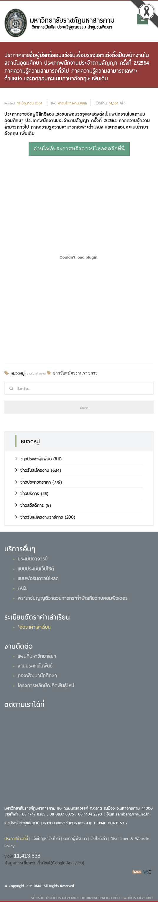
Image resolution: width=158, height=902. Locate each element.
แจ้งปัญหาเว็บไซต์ (46, 838)
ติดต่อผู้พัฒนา (75, 838)
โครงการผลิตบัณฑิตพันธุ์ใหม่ (46, 684)
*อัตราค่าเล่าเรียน (34, 626)
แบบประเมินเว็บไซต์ (36, 568)
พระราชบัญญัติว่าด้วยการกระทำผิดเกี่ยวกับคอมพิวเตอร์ (73, 597)
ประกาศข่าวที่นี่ (16, 838)
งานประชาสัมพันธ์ (35, 665)
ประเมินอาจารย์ (32, 558)
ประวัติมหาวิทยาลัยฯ (62, 897)
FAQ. (22, 587)
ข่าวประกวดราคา (33, 481)
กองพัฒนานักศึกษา (37, 674)
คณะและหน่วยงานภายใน (100, 897)
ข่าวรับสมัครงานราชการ (74, 373)
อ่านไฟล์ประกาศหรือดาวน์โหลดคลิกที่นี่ (79, 149)
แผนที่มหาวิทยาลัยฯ (37, 655)
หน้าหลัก (37, 897)
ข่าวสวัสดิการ (29, 505)
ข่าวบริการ (27, 493)
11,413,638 (27, 856)
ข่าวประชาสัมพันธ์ (33, 458)
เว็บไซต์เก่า (98, 838)
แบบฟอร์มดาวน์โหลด (38, 577)
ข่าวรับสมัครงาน (36, 373)
